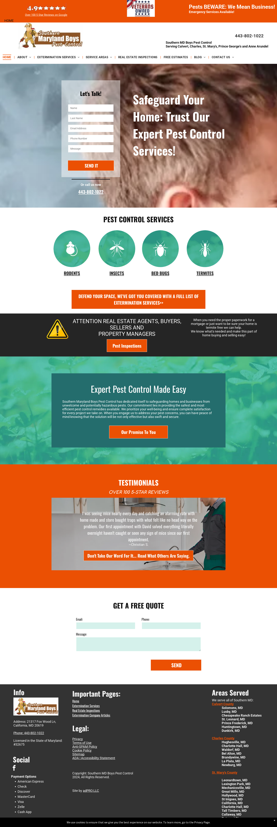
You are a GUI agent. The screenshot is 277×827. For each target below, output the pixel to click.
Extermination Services (86, 705)
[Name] (90, 108)
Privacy (77, 739)
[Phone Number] (90, 138)
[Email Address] (90, 128)
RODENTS (72, 273)
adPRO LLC (91, 791)
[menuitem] (7, 57)
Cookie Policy (82, 750)
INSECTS (116, 273)
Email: (79, 678)
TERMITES (205, 273)
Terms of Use (82, 743)
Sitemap (78, 754)
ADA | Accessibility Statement (93, 758)
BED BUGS (160, 273)
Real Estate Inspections (86, 710)
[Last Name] (90, 118)
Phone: (146, 678)
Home (75, 701)
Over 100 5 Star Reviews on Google (46, 15)
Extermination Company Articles (91, 715)
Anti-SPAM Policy (84, 746)
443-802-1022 (249, 35)
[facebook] (14, 768)
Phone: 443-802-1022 (28, 733)
